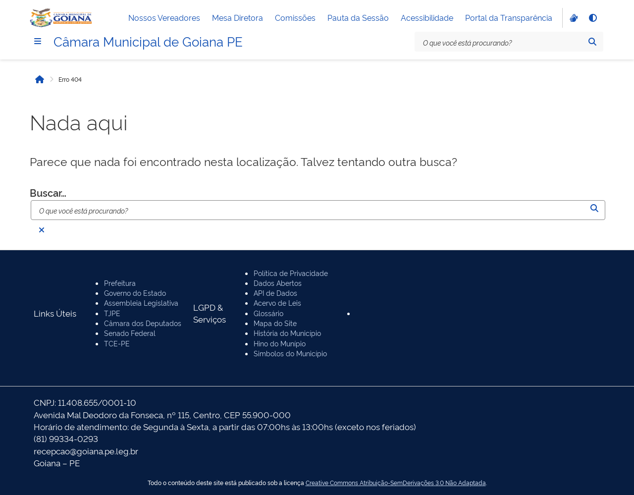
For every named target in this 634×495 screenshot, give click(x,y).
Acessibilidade (427, 17)
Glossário (268, 313)
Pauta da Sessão (358, 17)
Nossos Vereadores (164, 17)
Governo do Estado (135, 292)
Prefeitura (120, 282)
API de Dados (275, 292)
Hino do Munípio (280, 343)
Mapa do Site (275, 323)
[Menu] (38, 41)
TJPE (112, 313)
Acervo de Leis (277, 302)
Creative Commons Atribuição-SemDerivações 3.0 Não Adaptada (396, 483)
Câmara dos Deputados (142, 323)
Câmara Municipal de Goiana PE (148, 41)
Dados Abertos (278, 282)
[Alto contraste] (592, 18)
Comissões (295, 17)
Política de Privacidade (291, 272)
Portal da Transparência (508, 17)
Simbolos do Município (290, 353)
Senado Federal (130, 332)
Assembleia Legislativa (141, 302)
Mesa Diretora (237, 17)
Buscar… (48, 192)
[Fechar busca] (42, 230)
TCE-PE (117, 343)
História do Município (287, 332)
